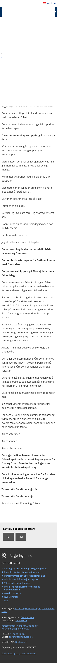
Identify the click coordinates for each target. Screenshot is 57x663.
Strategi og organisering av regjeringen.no (25, 568)
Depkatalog (21, 642)
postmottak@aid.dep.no (21, 636)
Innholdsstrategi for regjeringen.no (22, 572)
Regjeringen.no (20, 555)
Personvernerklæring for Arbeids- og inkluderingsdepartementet (20, 627)
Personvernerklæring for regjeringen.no (24, 575)
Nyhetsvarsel (11, 596)
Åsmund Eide (27, 617)
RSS (6, 600)
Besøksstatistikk (12, 593)
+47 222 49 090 (17, 633)
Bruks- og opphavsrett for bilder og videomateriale (22, 588)
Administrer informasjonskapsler (21, 579)
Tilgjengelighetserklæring (17, 583)
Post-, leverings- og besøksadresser (19, 653)
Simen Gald (21, 620)
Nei (21, 536)
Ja (8, 536)
